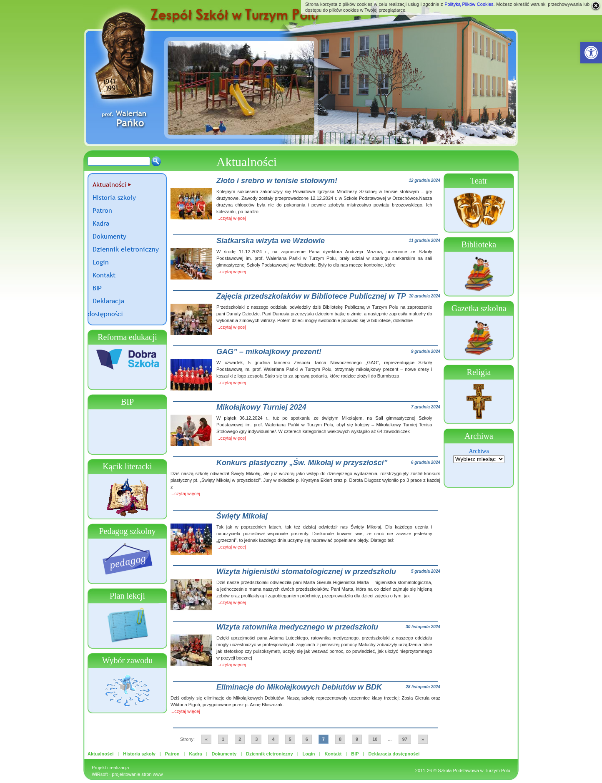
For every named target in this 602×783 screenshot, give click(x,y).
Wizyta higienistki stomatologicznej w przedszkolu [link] (306, 571)
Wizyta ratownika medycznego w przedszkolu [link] (297, 627)
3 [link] (256, 739)
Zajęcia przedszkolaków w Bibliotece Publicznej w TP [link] (311, 296)
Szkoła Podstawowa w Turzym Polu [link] (474, 770)
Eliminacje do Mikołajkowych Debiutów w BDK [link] (299, 687)
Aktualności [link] (110, 184)
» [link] (422, 739)
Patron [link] (102, 210)
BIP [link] (97, 287)
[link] (591, 52)
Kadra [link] (101, 223)
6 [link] (307, 739)
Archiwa (479, 451)
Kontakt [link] (104, 274)
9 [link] (357, 739)
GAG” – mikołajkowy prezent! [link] (268, 351)
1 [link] (223, 739)
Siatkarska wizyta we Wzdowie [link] (270, 241)
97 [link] (404, 739)
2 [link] (239, 739)
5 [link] (290, 739)
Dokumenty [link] (109, 236)
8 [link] (340, 739)
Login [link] (101, 262)
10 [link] (374, 739)
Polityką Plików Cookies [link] (468, 4)
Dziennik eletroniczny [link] (126, 249)
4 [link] (273, 739)
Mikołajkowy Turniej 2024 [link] (261, 407)
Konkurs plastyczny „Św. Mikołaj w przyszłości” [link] (301, 462)
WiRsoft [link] (100, 774)
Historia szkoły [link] (114, 197)
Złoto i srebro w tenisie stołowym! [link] (276, 180)
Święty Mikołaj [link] (242, 516)
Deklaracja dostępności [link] (393, 753)
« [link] (206, 739)
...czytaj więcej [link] (231, 218)
